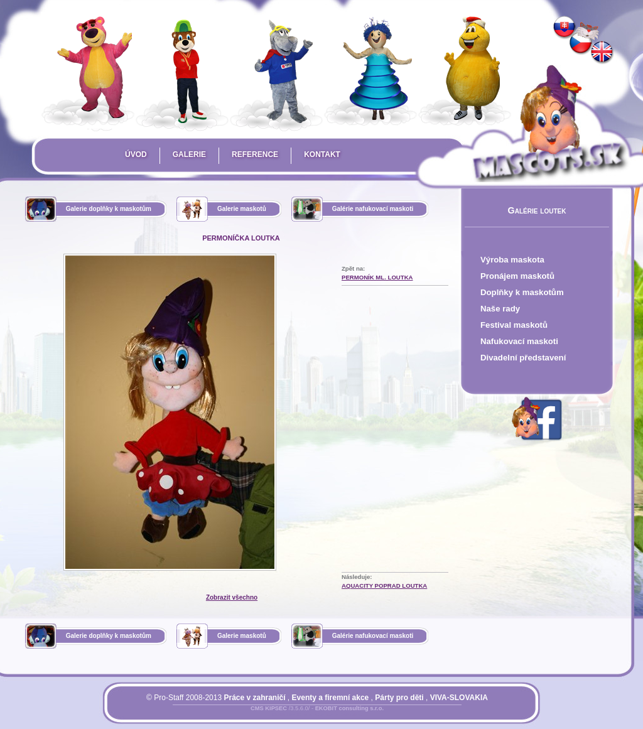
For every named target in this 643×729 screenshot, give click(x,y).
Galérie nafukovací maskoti (373, 208)
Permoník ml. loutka (377, 277)
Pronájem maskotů (517, 276)
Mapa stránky (338, 715)
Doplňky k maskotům (522, 292)
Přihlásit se (292, 715)
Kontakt (322, 154)
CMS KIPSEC (269, 708)
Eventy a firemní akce (330, 697)
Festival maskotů (514, 325)
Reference (255, 154)
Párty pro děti (399, 697)
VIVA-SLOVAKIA (459, 697)
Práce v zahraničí (254, 697)
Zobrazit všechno (231, 597)
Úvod (136, 154)
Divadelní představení (523, 357)
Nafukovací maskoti (519, 341)
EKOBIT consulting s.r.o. (349, 708)
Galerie (189, 154)
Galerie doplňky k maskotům (108, 208)
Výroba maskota (512, 259)
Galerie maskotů (241, 208)
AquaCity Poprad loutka (384, 585)
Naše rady (500, 308)
